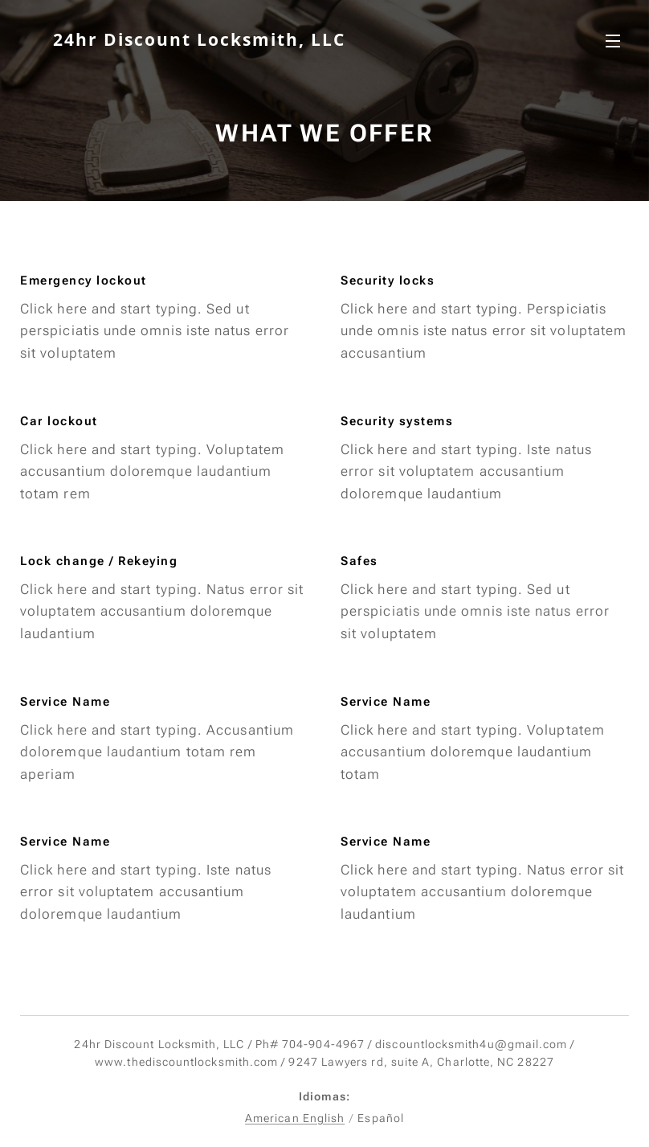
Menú (613, 41)
